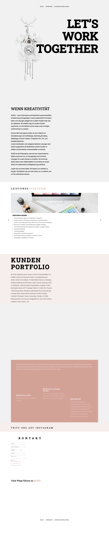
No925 (42, 6)
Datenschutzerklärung (61, 6)
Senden (15, 463)
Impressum (49, 6)
